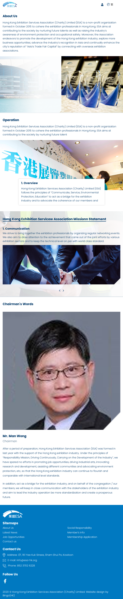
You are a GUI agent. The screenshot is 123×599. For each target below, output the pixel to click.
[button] (59, 290)
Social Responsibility (79, 528)
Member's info (76, 532)
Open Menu (118, 4)
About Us (8, 528)
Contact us (9, 541)
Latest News (10, 532)
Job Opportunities (13, 537)
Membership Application (82, 537)
